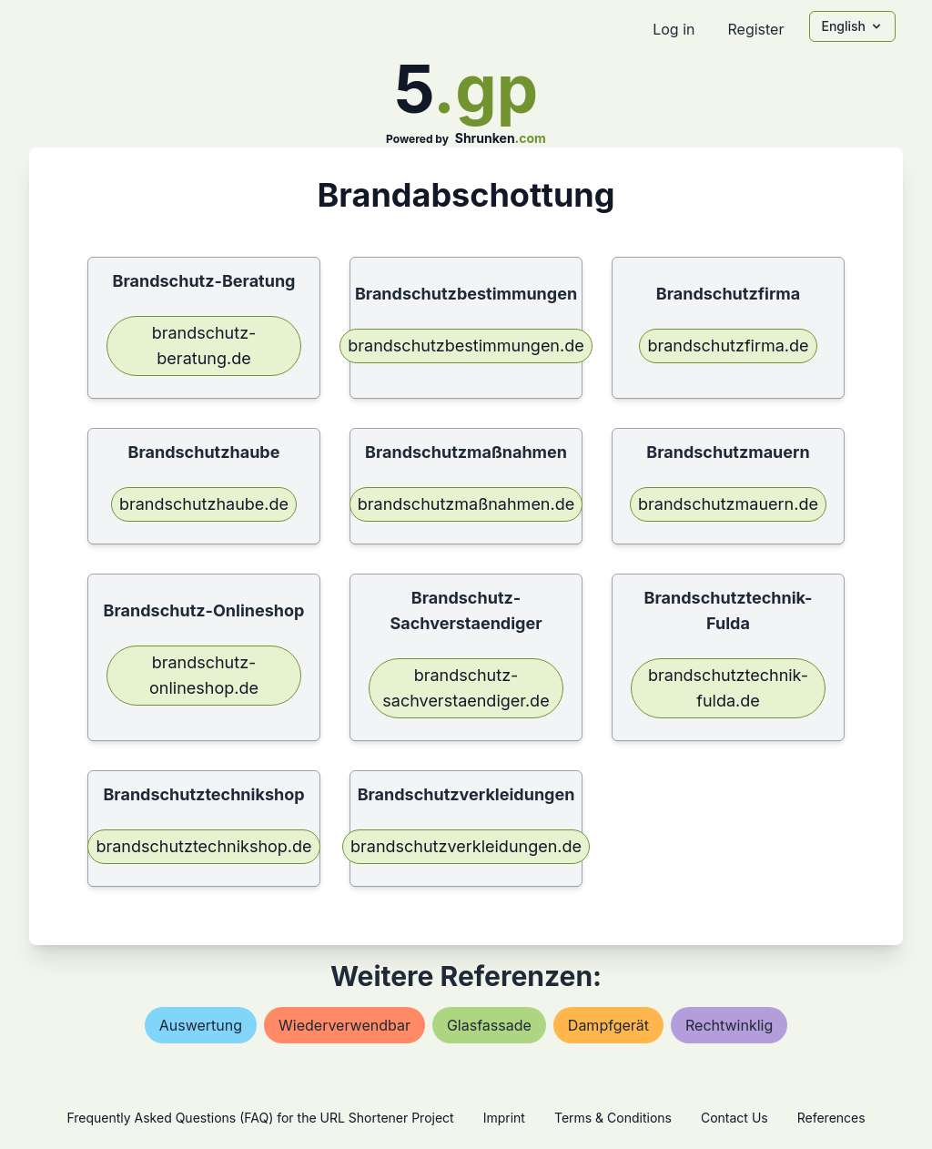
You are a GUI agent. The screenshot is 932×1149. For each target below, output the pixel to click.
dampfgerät (608, 1025)
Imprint (504, 1117)
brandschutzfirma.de (727, 345)
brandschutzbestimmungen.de (465, 345)
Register (755, 29)
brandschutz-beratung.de (204, 345)
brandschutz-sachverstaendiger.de (465, 688)
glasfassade (489, 1025)
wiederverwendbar (344, 1025)
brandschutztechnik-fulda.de (728, 688)
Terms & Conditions (613, 1117)
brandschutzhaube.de (204, 503)
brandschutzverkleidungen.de (466, 846)
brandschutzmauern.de (728, 503)
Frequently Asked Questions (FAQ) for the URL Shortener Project (259, 1117)
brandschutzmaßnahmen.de (466, 503)
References (831, 1117)
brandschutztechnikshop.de (203, 846)
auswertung (200, 1025)
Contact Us (734, 1117)
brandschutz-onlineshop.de (203, 675)
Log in (673, 29)
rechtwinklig (729, 1025)
